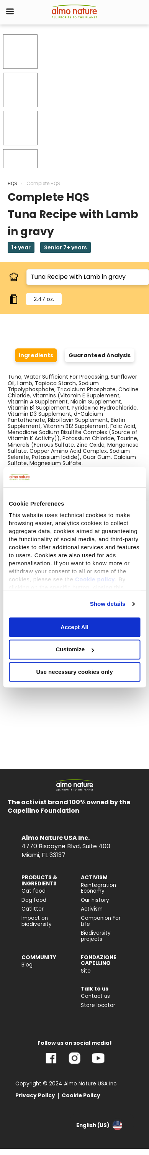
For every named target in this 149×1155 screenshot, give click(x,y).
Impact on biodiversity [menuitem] (36, 921)
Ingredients (36, 355)
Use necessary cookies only (74, 672)
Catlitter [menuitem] (32, 909)
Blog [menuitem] (27, 964)
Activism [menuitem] (92, 909)
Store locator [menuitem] (98, 1005)
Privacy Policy (35, 1095)
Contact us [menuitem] (95, 996)
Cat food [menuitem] (33, 891)
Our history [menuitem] (95, 900)
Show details (108, 603)
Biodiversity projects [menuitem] (96, 936)
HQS (12, 183)
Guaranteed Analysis (100, 355)
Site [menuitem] (86, 970)
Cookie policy (95, 579)
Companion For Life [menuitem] (101, 921)
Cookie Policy (81, 1095)
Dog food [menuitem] (33, 900)
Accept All (74, 627)
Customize (75, 649)
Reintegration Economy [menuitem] (98, 888)
